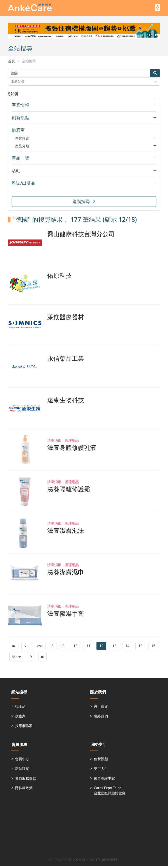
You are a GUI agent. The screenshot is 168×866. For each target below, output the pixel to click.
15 (140, 645)
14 (127, 645)
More (16, 656)
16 (153, 645)
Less (39, 645)
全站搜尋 (29, 61)
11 (88, 645)
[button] (84, 105)
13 (114, 645)
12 (101, 645)
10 (75, 645)
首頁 (11, 61)
